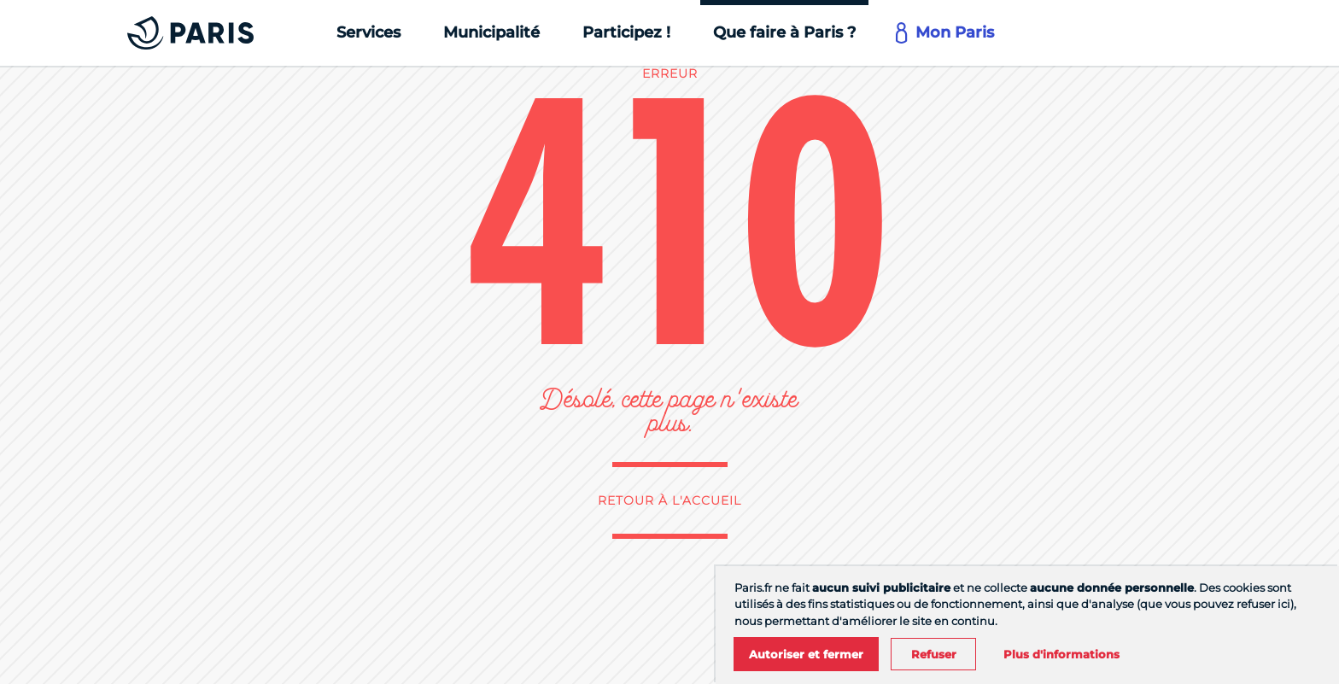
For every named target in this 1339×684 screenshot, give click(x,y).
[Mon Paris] (946, 33)
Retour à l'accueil (669, 500)
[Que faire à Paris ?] (784, 33)
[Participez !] (626, 33)
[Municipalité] (491, 33)
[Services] (368, 33)
